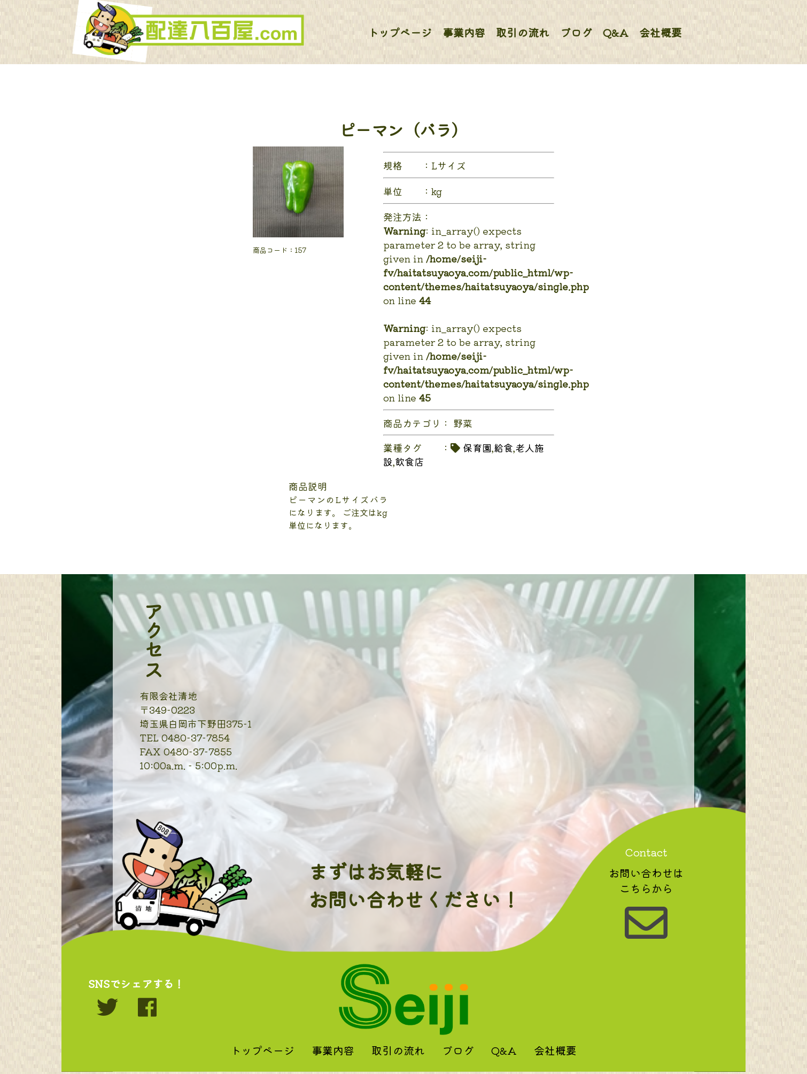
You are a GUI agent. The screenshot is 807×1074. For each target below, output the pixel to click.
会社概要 (660, 32)
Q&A (615, 32)
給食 (503, 447)
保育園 (477, 447)
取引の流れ (522, 32)
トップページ (400, 32)
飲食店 (409, 461)
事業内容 (464, 32)
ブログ (576, 32)
